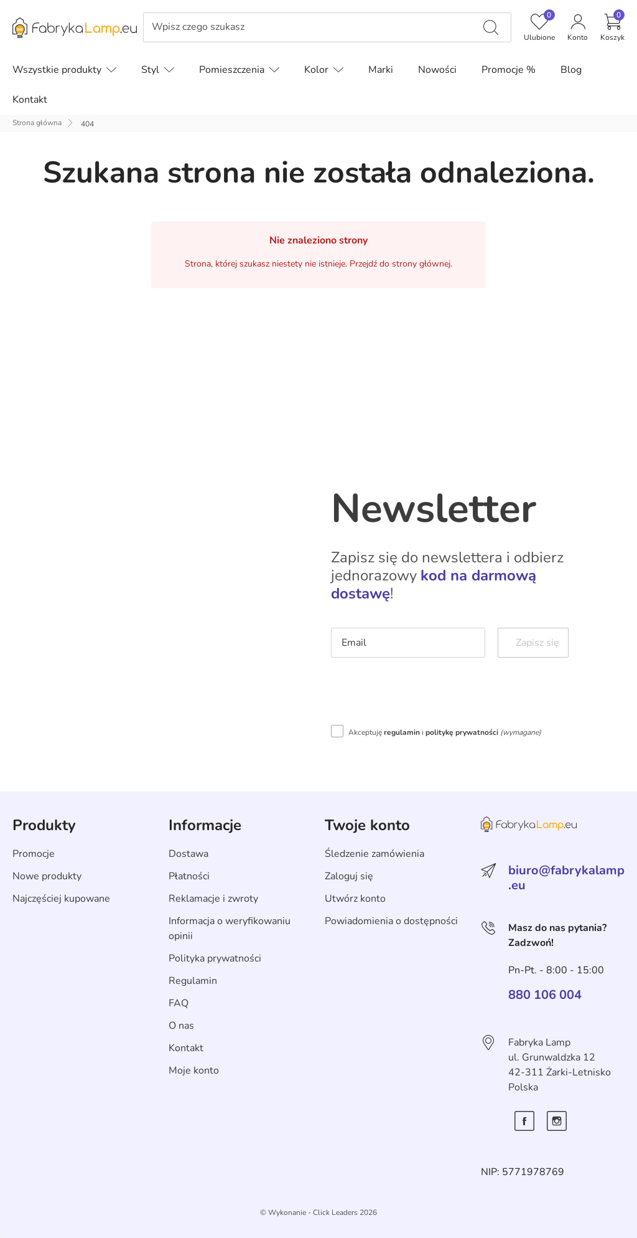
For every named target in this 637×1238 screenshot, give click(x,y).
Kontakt (186, 1048)
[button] (612, 27)
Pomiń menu (28, 36)
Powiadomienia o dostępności (391, 921)
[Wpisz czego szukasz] (490, 27)
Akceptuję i (444, 732)
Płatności (189, 876)
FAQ (178, 1003)
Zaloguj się (349, 876)
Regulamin (193, 981)
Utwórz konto (355, 898)
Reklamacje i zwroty (213, 898)
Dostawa (188, 854)
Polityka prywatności (215, 958)
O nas (181, 1025)
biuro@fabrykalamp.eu (566, 878)
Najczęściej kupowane (61, 898)
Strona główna (37, 123)
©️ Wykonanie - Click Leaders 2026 (318, 1212)
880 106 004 (545, 995)
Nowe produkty (46, 876)
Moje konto (194, 1070)
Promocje (33, 854)
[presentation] (425, 694)
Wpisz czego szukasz (198, 27)
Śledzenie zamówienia (374, 854)
